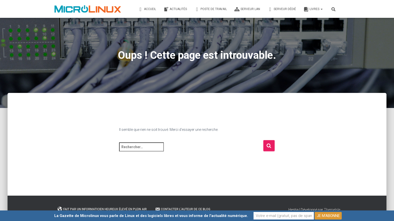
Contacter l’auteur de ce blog (182, 209)
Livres (313, 9)
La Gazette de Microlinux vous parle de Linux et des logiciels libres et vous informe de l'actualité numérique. (151, 215)
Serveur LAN (247, 9)
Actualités (175, 9)
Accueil (147, 9)
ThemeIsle (332, 210)
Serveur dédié (282, 9)
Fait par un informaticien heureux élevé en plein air (102, 209)
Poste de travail (210, 9)
